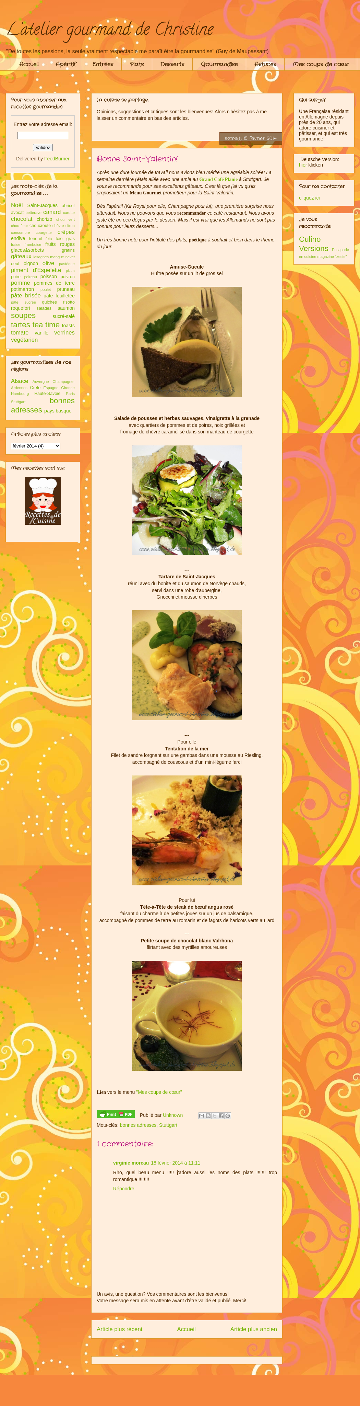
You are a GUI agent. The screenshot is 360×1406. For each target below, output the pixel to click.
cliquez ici (309, 198)
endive (18, 238)
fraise (15, 244)
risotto (69, 302)
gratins (68, 250)
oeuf (15, 263)
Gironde (68, 388)
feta (49, 239)
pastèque (67, 264)
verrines (64, 332)
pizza (70, 271)
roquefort (20, 308)
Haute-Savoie (47, 393)
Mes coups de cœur (321, 64)
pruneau (66, 289)
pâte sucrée (23, 302)
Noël (17, 205)
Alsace (19, 381)
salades (44, 308)
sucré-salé (63, 316)
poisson (48, 276)
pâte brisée (26, 295)
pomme (20, 283)
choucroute (40, 225)
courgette (44, 232)
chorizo (44, 219)
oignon (31, 263)
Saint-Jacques (42, 205)
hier (303, 165)
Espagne (50, 388)
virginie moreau (131, 1163)
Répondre (123, 1188)
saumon (66, 308)
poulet (45, 289)
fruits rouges (60, 244)
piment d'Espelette (36, 270)
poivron (68, 276)
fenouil (35, 238)
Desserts (172, 64)
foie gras (65, 238)
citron (70, 226)
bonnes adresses (138, 1125)
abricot (68, 205)
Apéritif (66, 64)
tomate (19, 332)
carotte (69, 213)
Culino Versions (313, 244)
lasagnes (41, 257)
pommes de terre (54, 283)
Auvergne (41, 381)
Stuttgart (168, 1125)
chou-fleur (19, 226)
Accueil (29, 64)
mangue (57, 257)
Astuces (265, 64)
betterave (33, 213)
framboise (32, 244)
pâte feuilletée (59, 295)
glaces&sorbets (27, 250)
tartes (20, 324)
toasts (68, 325)
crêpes (66, 232)
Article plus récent (119, 1329)
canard (52, 212)
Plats (137, 64)
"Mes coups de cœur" (159, 1092)
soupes (23, 315)
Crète (35, 387)
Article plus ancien (253, 1329)
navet (70, 257)
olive (49, 263)
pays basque (57, 410)
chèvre (58, 226)
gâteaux (21, 256)
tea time (46, 324)
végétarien (24, 340)
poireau (30, 277)
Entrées (103, 64)
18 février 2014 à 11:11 (175, 1163)
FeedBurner (57, 158)
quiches (49, 302)
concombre (20, 232)
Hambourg (20, 394)
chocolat (22, 219)
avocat (17, 212)
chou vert (65, 219)
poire (16, 276)
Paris (70, 394)
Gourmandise (219, 64)
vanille (41, 333)
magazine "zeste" (332, 256)
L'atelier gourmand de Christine (109, 31)
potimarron (22, 289)
